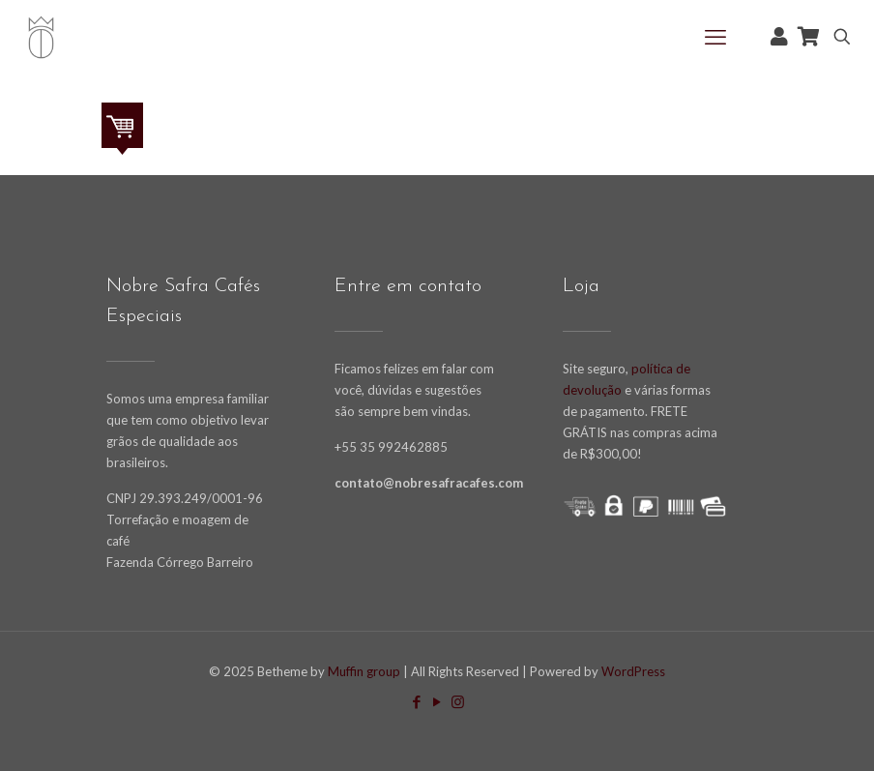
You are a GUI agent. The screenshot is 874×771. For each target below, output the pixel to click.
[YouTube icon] (437, 701)
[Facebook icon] (417, 701)
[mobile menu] (715, 36)
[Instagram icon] (458, 701)
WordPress (633, 671)
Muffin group (364, 671)
